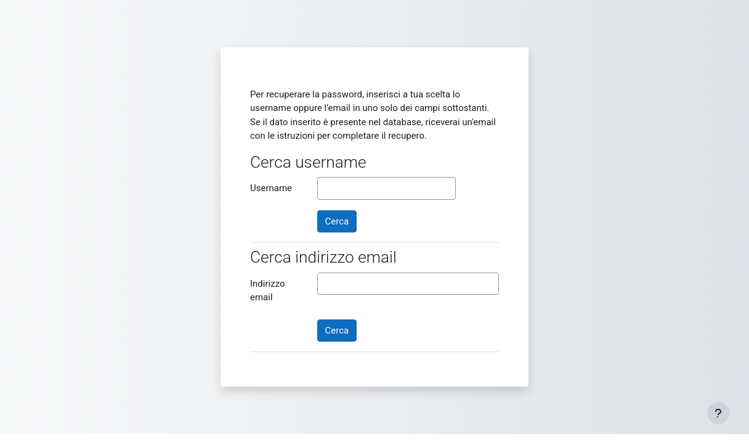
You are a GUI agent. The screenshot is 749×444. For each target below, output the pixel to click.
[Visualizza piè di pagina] (718, 413)
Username (271, 188)
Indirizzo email (267, 290)
